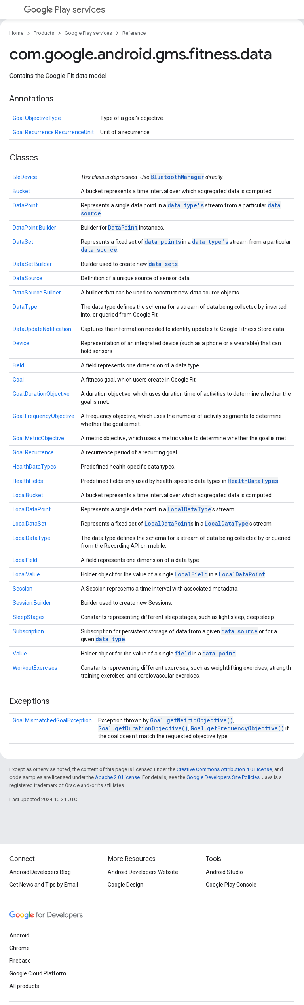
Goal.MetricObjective (38, 438)
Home (16, 33)
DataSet (23, 242)
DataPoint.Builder (34, 227)
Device (21, 343)
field (183, 653)
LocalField (25, 560)
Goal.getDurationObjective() (143, 728)
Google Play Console (231, 885)
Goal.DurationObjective (41, 394)
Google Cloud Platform (38, 973)
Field (18, 365)
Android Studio (224, 872)
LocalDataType (189, 509)
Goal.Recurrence (33, 452)
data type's (185, 205)
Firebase (20, 961)
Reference (134, 33)
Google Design (125, 885)
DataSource (27, 278)
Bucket (21, 191)
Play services (64, 9)
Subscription (28, 631)
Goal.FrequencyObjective (43, 416)
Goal (18, 379)
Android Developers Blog (40, 872)
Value (20, 653)
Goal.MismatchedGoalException (52, 720)
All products (24, 986)
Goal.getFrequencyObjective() (237, 728)
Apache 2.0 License (117, 777)
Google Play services (88, 33)
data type (110, 639)
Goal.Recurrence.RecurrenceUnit (53, 132)
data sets (163, 264)
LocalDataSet (29, 524)
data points (162, 241)
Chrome (20, 948)
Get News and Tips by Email (44, 885)
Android (19, 935)
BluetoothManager (177, 176)
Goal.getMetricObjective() (191, 720)
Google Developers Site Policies (223, 777)
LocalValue (26, 574)
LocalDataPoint (32, 509)
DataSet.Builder (32, 264)
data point (219, 653)
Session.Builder (32, 603)
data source (99, 249)
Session (22, 588)
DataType (25, 307)
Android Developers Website (143, 872)
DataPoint (25, 205)
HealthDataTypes (34, 467)
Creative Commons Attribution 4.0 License (224, 769)
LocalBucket (28, 495)
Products (44, 33)
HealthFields (28, 481)
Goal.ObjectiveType (37, 118)
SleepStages (29, 617)
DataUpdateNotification (42, 329)
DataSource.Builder (37, 292)
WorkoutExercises (35, 668)
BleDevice (25, 177)
